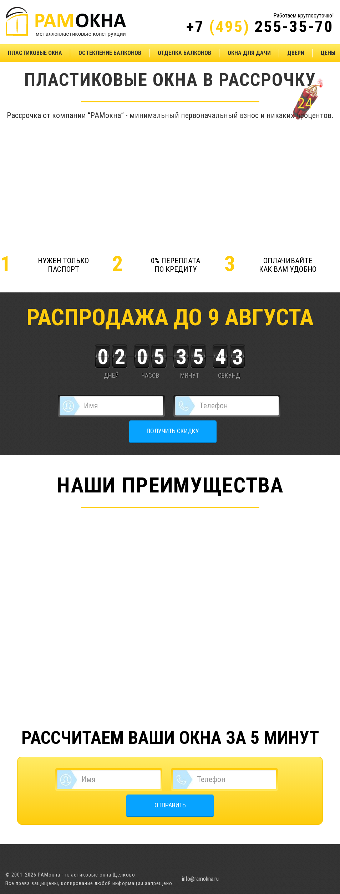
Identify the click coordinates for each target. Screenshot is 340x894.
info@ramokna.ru (200, 878)
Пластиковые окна (35, 53)
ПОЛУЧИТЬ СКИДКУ (173, 431)
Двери (295, 53)
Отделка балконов (184, 53)
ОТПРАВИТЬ (170, 805)
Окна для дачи (249, 53)
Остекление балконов (109, 53)
